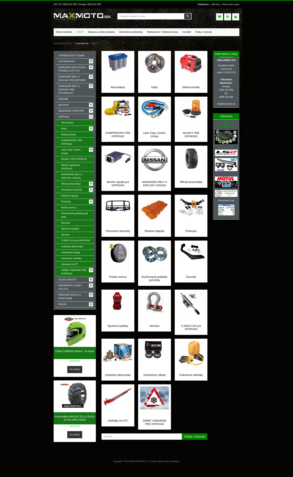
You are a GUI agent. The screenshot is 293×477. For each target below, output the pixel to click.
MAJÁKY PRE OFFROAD (191, 138)
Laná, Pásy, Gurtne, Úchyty (154, 138)
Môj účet (215, 4)
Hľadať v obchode (194, 446)
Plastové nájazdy (154, 234)
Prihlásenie (203, 4)
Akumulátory (118, 87)
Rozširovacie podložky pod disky (154, 285)
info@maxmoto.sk (226, 104)
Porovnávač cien (226, 200)
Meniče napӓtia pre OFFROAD (118, 187)
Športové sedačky (117, 332)
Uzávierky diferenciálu (118, 381)
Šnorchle (191, 283)
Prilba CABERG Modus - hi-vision (74, 351)
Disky (154, 87)
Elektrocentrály (191, 87)
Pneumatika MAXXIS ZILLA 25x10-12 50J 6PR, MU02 (74, 418)
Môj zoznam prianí (231, 4)
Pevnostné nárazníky (118, 234)
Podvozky (191, 234)
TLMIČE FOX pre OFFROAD (191, 334)
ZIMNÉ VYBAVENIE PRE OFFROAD (154, 432)
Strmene (154, 332)
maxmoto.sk (82, 43)
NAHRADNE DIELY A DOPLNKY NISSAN (154, 187)
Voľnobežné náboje (154, 381)
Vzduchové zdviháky (191, 381)
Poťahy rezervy (118, 283)
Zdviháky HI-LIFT (118, 430)
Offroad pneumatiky (191, 185)
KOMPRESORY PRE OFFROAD (118, 138)
